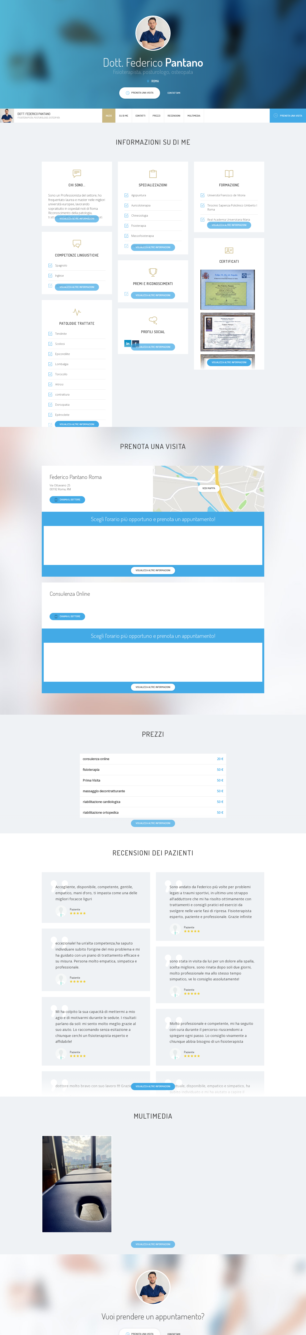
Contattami (173, 92)
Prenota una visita (288, 115)
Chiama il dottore (67, 500)
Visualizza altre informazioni (229, 362)
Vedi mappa (208, 488)
